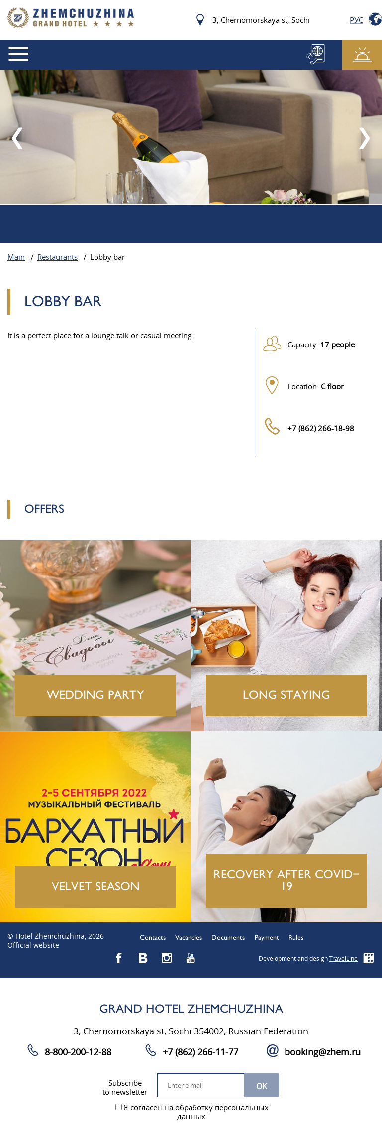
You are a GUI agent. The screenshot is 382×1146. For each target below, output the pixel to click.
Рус (356, 19)
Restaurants (57, 257)
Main (16, 257)
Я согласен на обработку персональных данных (192, 1112)
